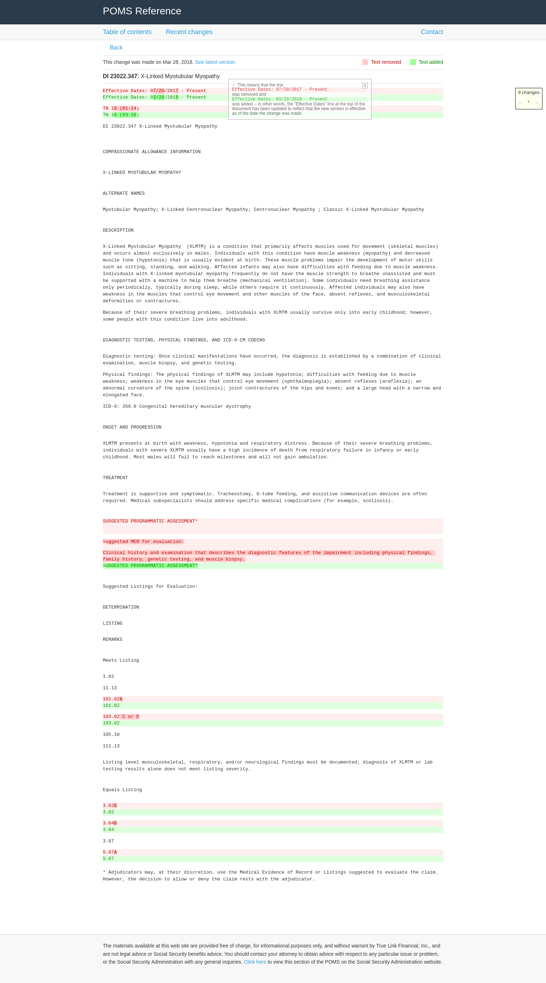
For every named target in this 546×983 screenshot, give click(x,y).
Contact (432, 32)
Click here (255, 962)
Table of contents (127, 32)
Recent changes (189, 32)
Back (115, 47)
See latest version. (215, 62)
